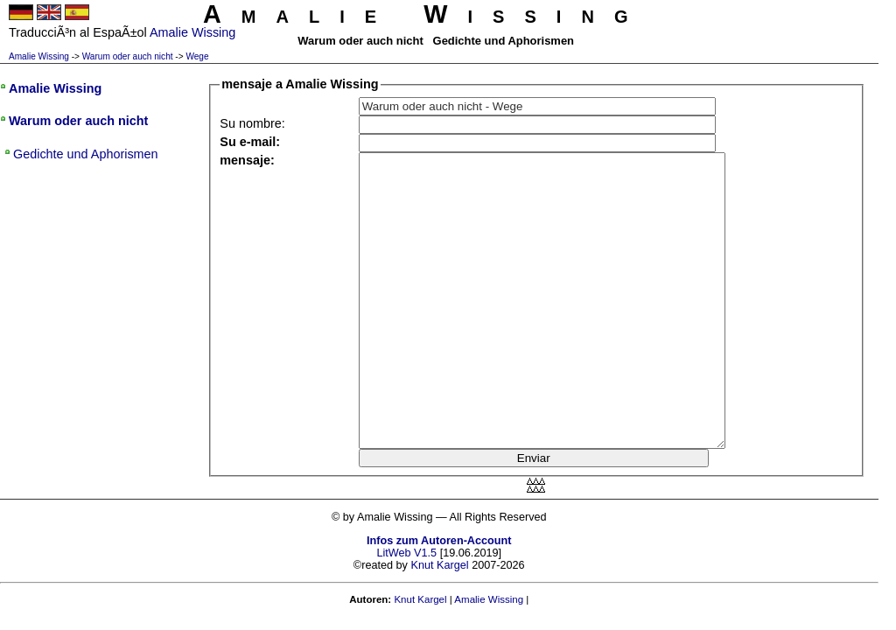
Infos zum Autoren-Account (439, 541)
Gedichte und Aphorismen (85, 154)
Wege (197, 56)
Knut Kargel (439, 565)
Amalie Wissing (39, 56)
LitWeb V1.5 (406, 553)
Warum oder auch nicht (127, 56)
